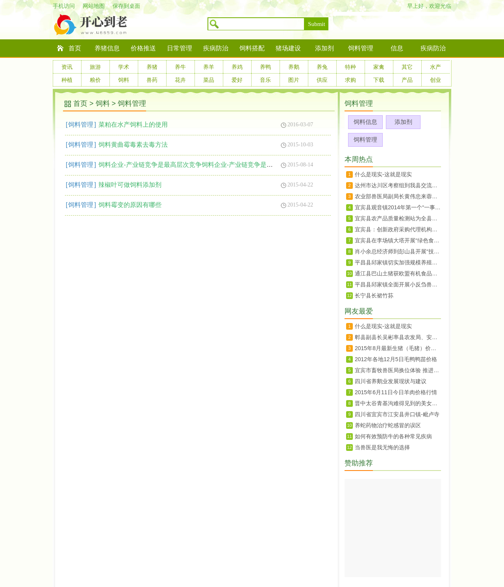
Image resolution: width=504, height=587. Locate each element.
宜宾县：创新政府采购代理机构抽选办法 (398, 229)
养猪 (152, 67)
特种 (350, 67)
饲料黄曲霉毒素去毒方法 (133, 144)
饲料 (123, 80)
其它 (407, 67)
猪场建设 (288, 48)
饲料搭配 (252, 48)
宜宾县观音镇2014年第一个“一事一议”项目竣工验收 (398, 207)
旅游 (95, 67)
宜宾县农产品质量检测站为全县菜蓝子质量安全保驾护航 (398, 218)
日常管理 (179, 48)
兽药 (152, 80)
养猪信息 (107, 48)
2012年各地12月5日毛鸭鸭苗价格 (396, 359)
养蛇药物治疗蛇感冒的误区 (388, 425)
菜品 (208, 80)
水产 (435, 67)
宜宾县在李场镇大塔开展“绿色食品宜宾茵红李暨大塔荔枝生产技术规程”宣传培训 (398, 240)
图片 (293, 80)
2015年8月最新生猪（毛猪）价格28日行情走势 (398, 348)
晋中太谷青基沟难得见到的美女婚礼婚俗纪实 (398, 403)
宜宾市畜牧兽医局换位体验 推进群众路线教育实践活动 (398, 370)
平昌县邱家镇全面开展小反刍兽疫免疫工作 (398, 284)
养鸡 (237, 67)
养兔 (322, 67)
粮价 (95, 80)
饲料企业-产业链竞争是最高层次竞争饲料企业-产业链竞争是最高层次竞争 (201, 164)
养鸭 (265, 67)
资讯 (66, 67)
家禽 (378, 67)
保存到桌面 (126, 6)
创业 (435, 80)
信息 (397, 48)
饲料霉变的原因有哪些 (129, 204)
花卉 (180, 80)
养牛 (180, 67)
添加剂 (324, 48)
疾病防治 (215, 48)
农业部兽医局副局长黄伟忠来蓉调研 (398, 196)
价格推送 (143, 48)
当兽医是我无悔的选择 (382, 447)
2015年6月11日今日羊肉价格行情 (396, 392)
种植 (66, 80)
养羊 (208, 67)
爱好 (237, 80)
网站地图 (94, 6)
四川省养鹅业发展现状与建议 (390, 381)
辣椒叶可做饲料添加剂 (129, 184)
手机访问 (64, 6)
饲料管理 (360, 48)
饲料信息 (365, 121)
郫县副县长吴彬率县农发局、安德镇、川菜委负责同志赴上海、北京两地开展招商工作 (398, 337)
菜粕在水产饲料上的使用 (133, 124)
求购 (350, 80)
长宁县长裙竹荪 (374, 295)
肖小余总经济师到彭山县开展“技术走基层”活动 (398, 251)
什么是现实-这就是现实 (383, 174)
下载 (378, 80)
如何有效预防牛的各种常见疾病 (393, 436)
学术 (123, 67)
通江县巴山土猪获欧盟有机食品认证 (398, 273)
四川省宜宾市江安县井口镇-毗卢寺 (397, 414)
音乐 (265, 80)
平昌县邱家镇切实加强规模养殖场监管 (398, 262)
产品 (407, 80)
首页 (75, 48)
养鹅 (293, 67)
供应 (322, 80)
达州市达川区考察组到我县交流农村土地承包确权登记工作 (398, 185)
